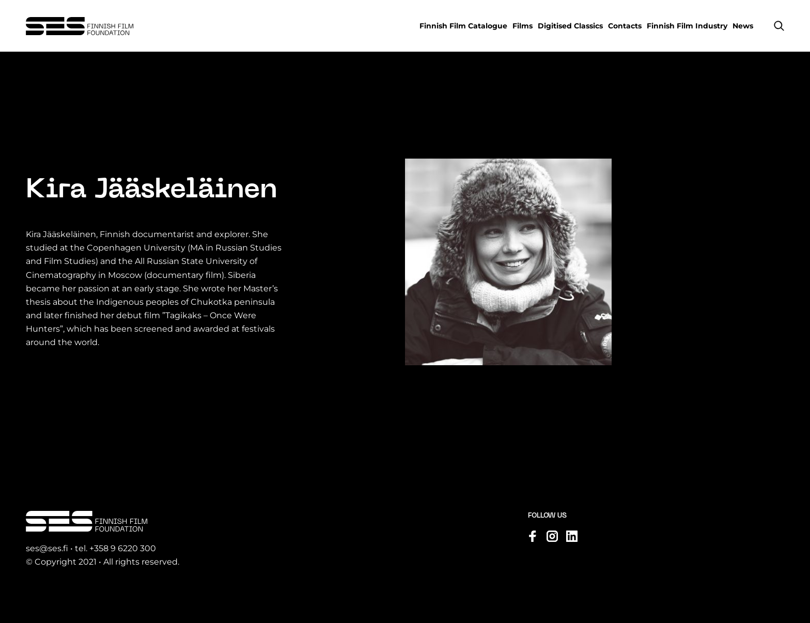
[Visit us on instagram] (552, 536)
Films (522, 25)
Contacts (625, 25)
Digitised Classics (570, 25)
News (743, 25)
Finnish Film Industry (687, 25)
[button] (779, 26)
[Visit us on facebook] (532, 536)
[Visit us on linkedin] (572, 536)
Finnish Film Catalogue (463, 25)
